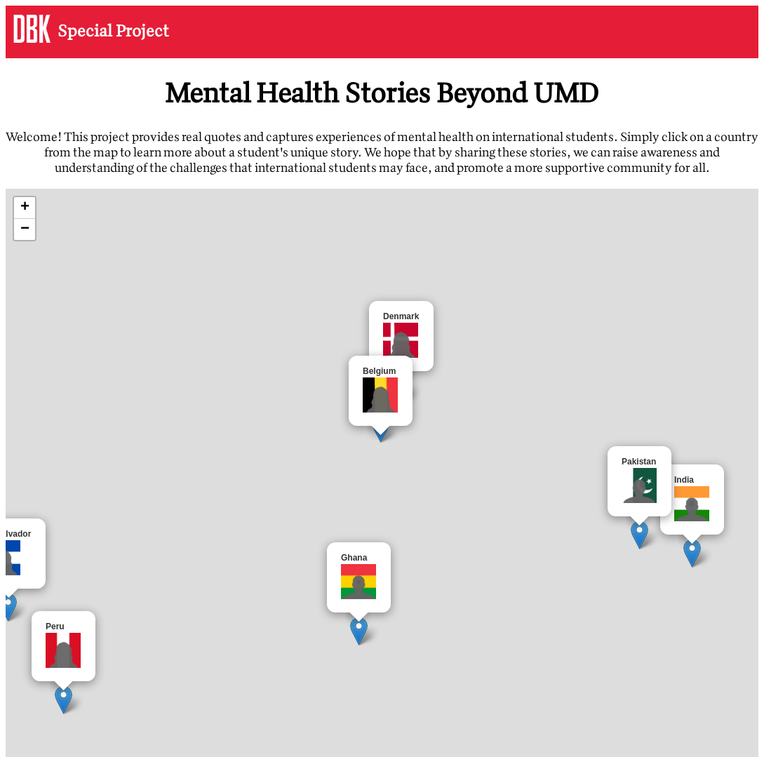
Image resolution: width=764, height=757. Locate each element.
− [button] (24, 229)
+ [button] (24, 207)
